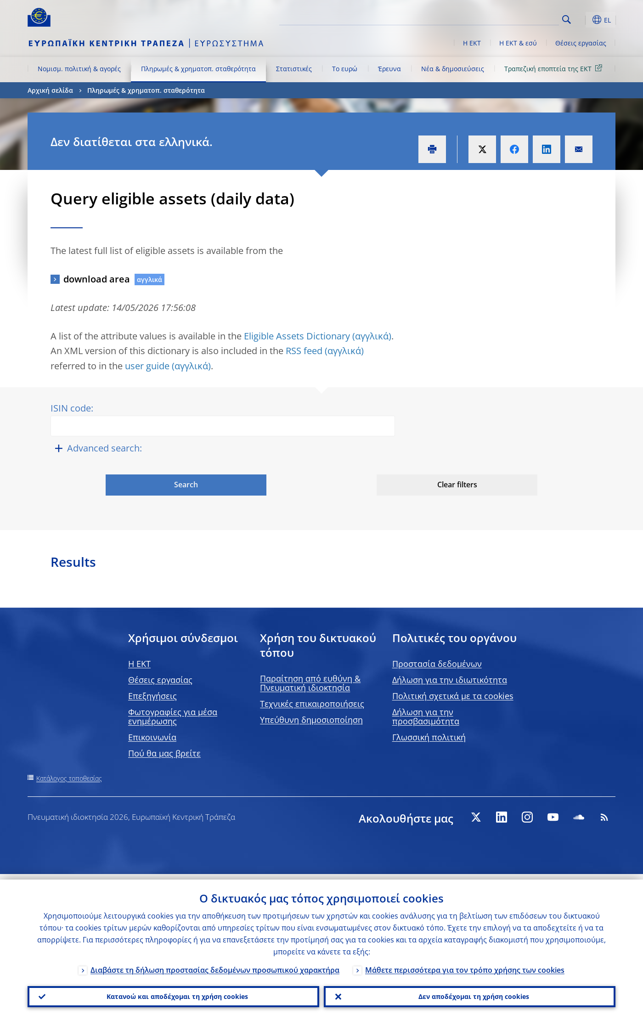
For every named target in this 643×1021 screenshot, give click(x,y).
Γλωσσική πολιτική (429, 737)
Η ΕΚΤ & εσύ (518, 43)
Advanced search (103, 448)
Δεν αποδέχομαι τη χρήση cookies (469, 994)
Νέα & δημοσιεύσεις (452, 68)
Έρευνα (389, 68)
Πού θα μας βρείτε (164, 753)
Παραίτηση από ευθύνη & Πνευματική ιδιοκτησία (310, 683)
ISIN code (71, 408)
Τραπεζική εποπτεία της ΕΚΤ (554, 68)
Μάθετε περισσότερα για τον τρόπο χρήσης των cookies (464, 964)
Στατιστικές (294, 68)
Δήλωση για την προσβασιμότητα (425, 716)
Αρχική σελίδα (50, 90)
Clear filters (457, 484)
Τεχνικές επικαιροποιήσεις (312, 703)
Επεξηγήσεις (152, 695)
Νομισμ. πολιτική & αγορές (79, 68)
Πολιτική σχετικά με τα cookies (452, 695)
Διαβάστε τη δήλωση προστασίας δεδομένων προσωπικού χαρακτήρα (214, 964)
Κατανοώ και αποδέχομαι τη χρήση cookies (173, 994)
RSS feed (304, 350)
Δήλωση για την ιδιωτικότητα (449, 679)
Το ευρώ (344, 68)
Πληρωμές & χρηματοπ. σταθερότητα (198, 68)
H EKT (139, 663)
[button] (583, 20)
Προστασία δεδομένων (437, 663)
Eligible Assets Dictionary (297, 336)
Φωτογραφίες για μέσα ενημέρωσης (172, 716)
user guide (147, 366)
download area (96, 279)
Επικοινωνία (152, 737)
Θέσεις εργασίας (580, 43)
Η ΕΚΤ (472, 43)
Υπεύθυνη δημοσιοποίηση (311, 719)
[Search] (513, 18)
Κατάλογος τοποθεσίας (69, 778)
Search (566, 19)
